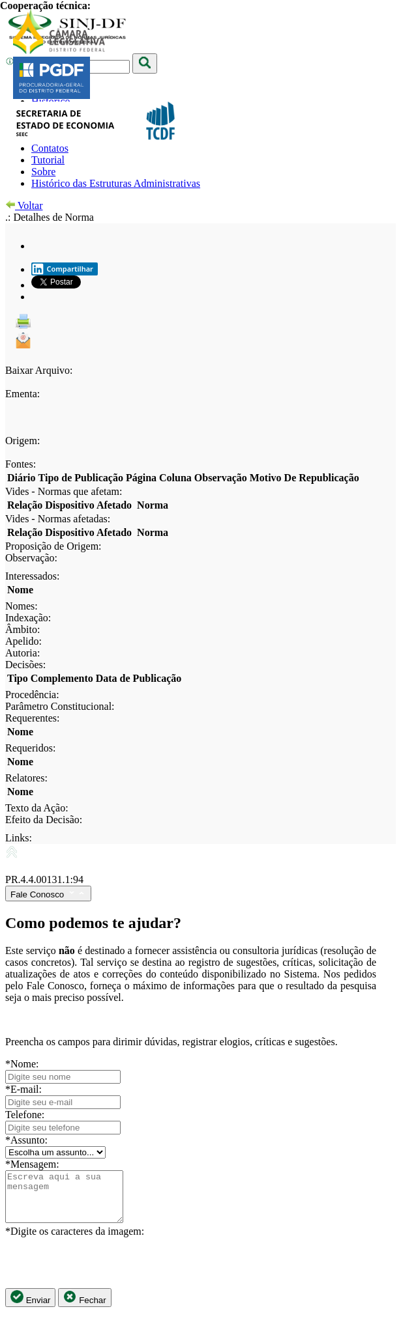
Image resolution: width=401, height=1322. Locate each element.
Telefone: (24, 1114)
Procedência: (32, 694)
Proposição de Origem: (53, 546)
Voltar (24, 205)
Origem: (22, 440)
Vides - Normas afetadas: (57, 518)
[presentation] (104, 1272)
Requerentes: (32, 718)
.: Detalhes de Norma (49, 217)
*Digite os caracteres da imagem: (74, 1240)
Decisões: (25, 664)
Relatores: (26, 777)
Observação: (31, 557)
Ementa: (22, 393)
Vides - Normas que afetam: (63, 491)
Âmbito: (22, 629)
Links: (18, 837)
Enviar (30, 1307)
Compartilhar (62, 268)
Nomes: (21, 606)
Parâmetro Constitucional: (60, 706)
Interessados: (32, 576)
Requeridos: (30, 747)
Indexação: (28, 617)
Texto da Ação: (36, 807)
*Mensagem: (32, 1164)
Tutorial (48, 159)
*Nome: (22, 1063)
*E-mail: (23, 1089)
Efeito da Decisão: (43, 819)
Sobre (43, 171)
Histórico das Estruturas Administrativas (115, 183)
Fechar (84, 1307)
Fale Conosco (48, 893)
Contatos (49, 148)
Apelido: (23, 641)
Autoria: (22, 652)
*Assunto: (26, 1140)
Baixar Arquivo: (39, 370)
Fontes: (20, 464)
